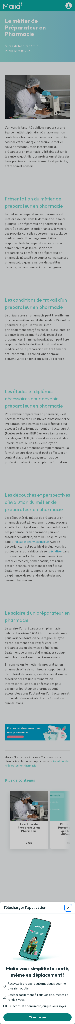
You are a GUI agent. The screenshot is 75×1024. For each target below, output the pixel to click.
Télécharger (37, 1017)
